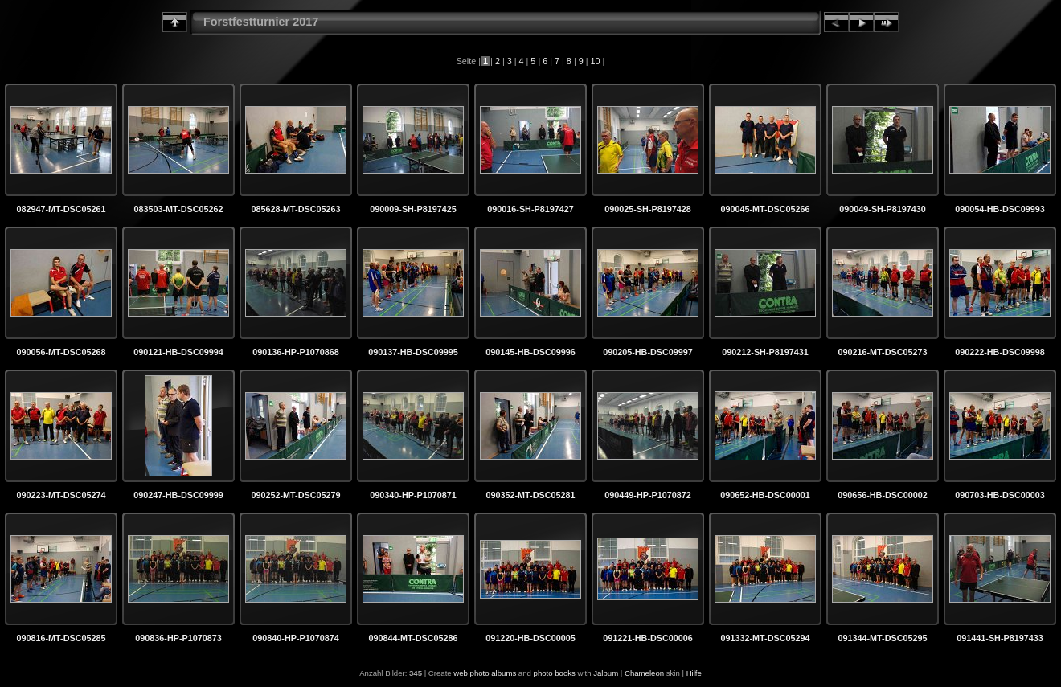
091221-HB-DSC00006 (648, 638)
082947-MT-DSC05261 (60, 209)
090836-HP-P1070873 (178, 638)
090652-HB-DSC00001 (765, 495)
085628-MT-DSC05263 (295, 209)
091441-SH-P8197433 (1000, 638)
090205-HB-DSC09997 (648, 352)
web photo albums (484, 673)
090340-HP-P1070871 (413, 495)
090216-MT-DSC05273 (882, 352)
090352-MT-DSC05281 (530, 495)
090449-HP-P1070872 (647, 495)
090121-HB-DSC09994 (178, 352)
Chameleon (644, 673)
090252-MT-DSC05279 (295, 495)
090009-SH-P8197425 (413, 209)
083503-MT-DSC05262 (178, 209)
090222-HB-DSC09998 (1000, 352)
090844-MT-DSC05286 (412, 638)
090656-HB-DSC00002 (883, 495)
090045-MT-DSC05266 (764, 209)
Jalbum (605, 673)
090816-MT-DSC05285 (60, 638)
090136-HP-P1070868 (295, 352)
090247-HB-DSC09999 (178, 495)
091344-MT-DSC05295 (882, 638)
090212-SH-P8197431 (765, 352)
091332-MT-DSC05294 (764, 638)
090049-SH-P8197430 (882, 209)
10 (595, 61)
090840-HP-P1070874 (295, 638)
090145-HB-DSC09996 (530, 352)
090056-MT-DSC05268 (60, 352)
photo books (555, 673)
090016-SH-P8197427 (530, 209)
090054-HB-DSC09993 (1000, 209)
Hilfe (694, 673)
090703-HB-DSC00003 (1000, 495)
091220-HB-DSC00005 (530, 638)
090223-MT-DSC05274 (60, 495)
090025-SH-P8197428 (647, 209)
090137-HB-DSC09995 (413, 352)
